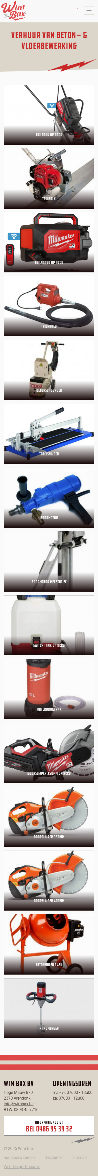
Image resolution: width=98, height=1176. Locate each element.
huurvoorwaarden (19, 1157)
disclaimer (53, 1157)
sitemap (79, 1157)
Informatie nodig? (49, 1126)
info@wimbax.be (19, 1104)
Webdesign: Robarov (22, 1166)
